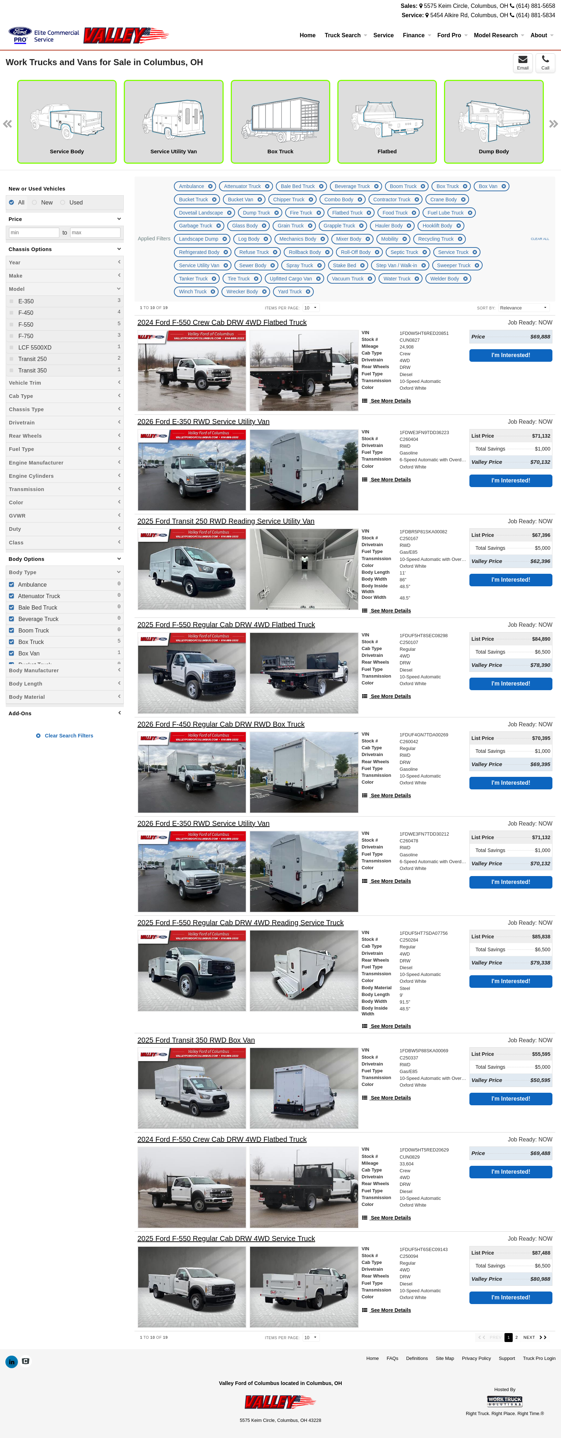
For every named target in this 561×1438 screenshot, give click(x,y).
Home (308, 35)
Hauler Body (389, 226)
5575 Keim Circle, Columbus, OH (466, 6)
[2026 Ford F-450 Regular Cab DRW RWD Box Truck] (220, 724)
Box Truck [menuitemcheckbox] (30, 642)
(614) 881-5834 (535, 15)
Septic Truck (405, 252)
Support (507, 1358)
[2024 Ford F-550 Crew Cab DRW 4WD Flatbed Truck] (222, 322)
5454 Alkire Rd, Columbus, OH (469, 15)
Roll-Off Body (356, 252)
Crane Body (444, 199)
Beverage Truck (353, 186)
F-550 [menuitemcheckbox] (25, 325)
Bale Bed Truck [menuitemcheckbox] (37, 608)
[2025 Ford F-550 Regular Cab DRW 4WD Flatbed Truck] (226, 625)
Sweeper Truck (454, 265)
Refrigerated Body (200, 252)
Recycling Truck (436, 239)
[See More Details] (386, 401)
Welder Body (445, 279)
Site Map (445, 1358)
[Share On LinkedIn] (11, 1362)
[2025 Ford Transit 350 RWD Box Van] (196, 1040)
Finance (417, 35)
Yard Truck (290, 291)
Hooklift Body (438, 226)
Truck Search (346, 35)
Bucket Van (241, 199)
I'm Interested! (511, 355)
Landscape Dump (199, 239)
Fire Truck (302, 213)
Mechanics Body (298, 239)
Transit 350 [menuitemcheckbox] (32, 370)
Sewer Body (253, 265)
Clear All (540, 239)
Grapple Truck (340, 226)
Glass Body (245, 226)
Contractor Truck (393, 199)
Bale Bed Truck (298, 186)
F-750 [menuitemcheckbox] (25, 336)
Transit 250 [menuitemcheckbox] (32, 359)
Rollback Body (305, 252)
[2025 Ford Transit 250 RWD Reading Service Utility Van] (225, 521)
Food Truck (395, 213)
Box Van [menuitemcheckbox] (28, 653)
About (542, 35)
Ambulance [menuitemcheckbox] (32, 585)
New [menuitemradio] (46, 202)
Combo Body (340, 199)
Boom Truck (404, 186)
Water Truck (398, 279)
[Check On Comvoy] (25, 1362)
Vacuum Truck (348, 279)
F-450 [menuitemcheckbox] (25, 313)
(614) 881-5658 (535, 6)
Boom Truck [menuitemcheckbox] (33, 630)
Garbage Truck (196, 226)
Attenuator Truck (243, 186)
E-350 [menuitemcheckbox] (25, 301)
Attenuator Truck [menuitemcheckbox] (38, 596)
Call (545, 63)
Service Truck (454, 252)
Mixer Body (349, 239)
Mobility (390, 239)
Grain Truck (291, 226)
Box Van (489, 186)
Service (384, 35)
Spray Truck (300, 265)
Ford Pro (452, 35)
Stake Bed (345, 265)
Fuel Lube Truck (446, 213)
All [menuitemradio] (20, 202)
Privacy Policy (476, 1358)
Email (523, 63)
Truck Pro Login (539, 1358)
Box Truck (448, 186)
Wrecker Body (242, 291)
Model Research (499, 35)
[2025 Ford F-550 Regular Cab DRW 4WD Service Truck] (226, 1239)
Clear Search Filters (64, 736)
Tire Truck (239, 279)
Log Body (249, 239)
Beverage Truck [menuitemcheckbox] (38, 619)
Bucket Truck (194, 199)
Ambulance (192, 186)
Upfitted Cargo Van (291, 279)
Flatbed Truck (348, 213)
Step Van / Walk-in (397, 265)
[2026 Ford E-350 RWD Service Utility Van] (203, 422)
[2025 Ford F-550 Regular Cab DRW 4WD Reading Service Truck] (240, 923)
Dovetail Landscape (201, 213)
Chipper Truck (289, 199)
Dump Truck (257, 213)
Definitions (417, 1358)
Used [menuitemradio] (75, 202)
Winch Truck (193, 291)
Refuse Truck (254, 252)
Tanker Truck (194, 279)
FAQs (393, 1358)
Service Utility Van (199, 265)
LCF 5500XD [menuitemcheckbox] (34, 348)
